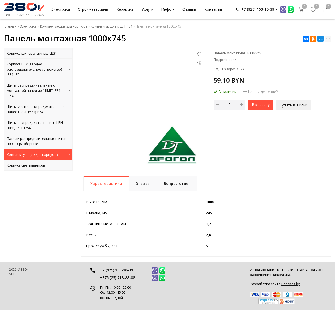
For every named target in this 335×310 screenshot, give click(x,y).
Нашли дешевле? (260, 91)
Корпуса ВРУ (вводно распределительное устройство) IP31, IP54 (38, 69)
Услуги (147, 9)
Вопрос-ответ (177, 183)
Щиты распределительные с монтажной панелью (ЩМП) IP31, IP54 (38, 90)
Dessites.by (290, 283)
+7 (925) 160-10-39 (116, 270)
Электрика (60, 9)
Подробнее (225, 59)
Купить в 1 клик (294, 104)
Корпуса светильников (26, 165)
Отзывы (189, 9)
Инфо (168, 9)
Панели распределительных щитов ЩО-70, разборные (36, 141)
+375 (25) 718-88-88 (117, 277)
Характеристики (106, 183)
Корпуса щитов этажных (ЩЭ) (31, 53)
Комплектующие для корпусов (38, 154)
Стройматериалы (93, 9)
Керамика (125, 9)
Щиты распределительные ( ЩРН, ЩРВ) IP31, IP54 (38, 125)
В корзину (261, 104)
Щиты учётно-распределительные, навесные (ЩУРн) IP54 (36, 109)
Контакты (213, 9)
